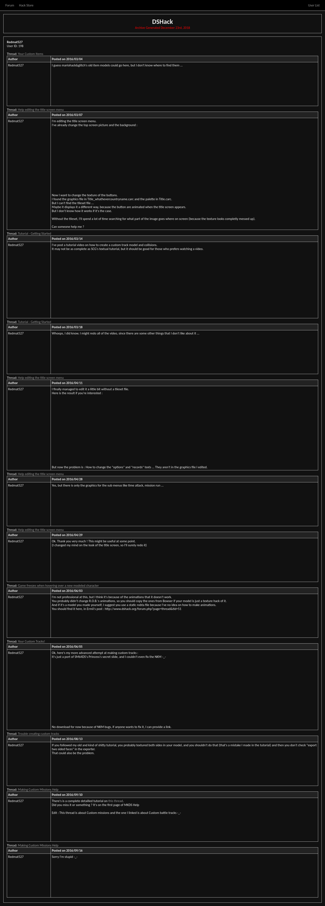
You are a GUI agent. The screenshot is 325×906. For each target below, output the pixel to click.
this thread (115, 801)
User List (314, 5)
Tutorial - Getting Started (34, 233)
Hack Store (26, 5)
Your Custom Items (30, 54)
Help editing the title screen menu (41, 110)
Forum (9, 5)
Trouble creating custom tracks (38, 734)
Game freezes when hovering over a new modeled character (58, 586)
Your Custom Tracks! (31, 641)
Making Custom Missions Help (38, 789)
